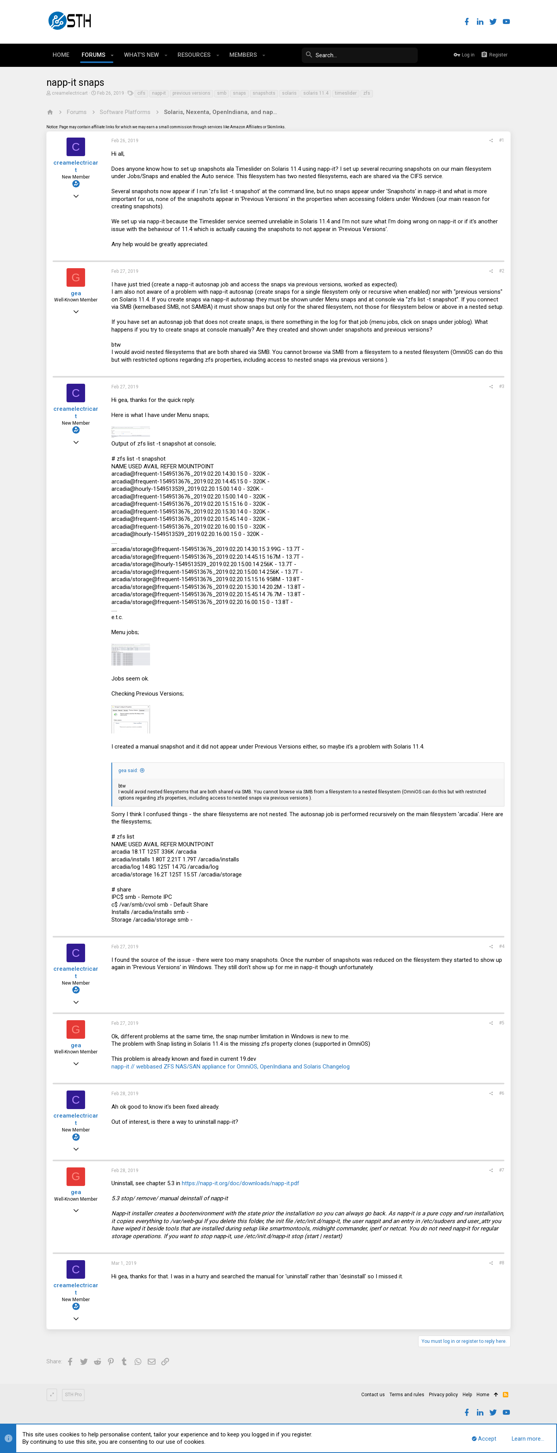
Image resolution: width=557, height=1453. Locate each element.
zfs (366, 93)
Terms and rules (407, 1394)
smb (221, 93)
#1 (501, 140)
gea (76, 293)
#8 (501, 1263)
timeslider (346, 93)
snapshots (264, 93)
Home (483, 1394)
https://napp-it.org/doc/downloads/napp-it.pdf (240, 1183)
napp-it (159, 93)
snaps (239, 93)
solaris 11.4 (315, 93)
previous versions (191, 93)
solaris (289, 93)
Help (467, 1394)
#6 (501, 1093)
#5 (501, 1023)
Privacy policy (443, 1394)
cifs (141, 93)
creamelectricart (70, 93)
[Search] (360, 55)
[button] (112, 55)
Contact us (373, 1394)
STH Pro (73, 1394)
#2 (501, 271)
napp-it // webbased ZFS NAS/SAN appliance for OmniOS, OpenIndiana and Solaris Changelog (230, 1066)
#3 (501, 386)
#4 (501, 946)
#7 (501, 1170)
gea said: (128, 770)
